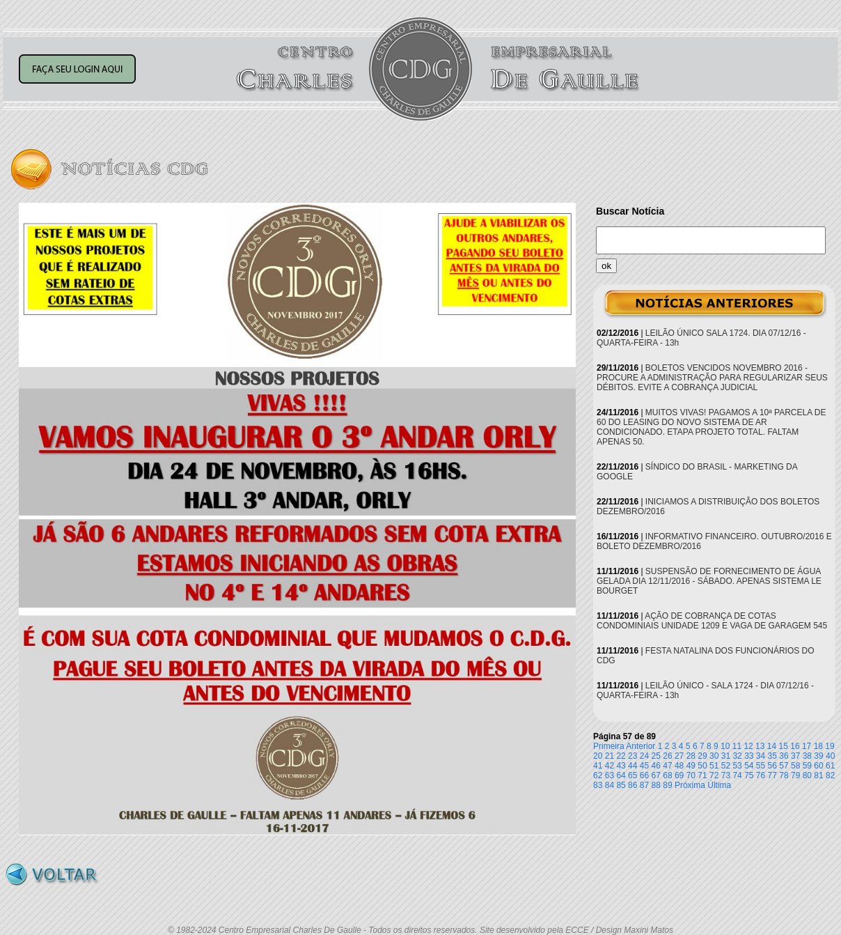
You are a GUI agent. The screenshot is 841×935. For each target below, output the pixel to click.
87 (644, 785)
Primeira (608, 746)
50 (702, 766)
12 (748, 746)
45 (644, 766)
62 (597, 775)
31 (725, 756)
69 (679, 775)
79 (795, 775)
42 (609, 766)
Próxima (690, 785)
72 (713, 775)
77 (772, 775)
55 (760, 766)
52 (725, 766)
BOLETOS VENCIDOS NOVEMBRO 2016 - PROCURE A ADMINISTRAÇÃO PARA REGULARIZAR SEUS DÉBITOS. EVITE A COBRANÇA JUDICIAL (712, 377)
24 (644, 756)
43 (620, 766)
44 (632, 766)
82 (830, 775)
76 (760, 775)
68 (667, 775)
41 (597, 766)
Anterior (640, 746)
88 (656, 785)
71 (702, 775)
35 (772, 756)
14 (771, 746)
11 (736, 746)
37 (795, 756)
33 (748, 756)
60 (818, 766)
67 (656, 775)
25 (656, 756)
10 (725, 746)
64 (620, 775)
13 (759, 746)
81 (818, 775)
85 (620, 785)
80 (807, 775)
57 (783, 766)
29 (702, 756)
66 (644, 775)
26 (667, 756)
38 (807, 756)
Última (719, 785)
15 (783, 746)
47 (667, 766)
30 (713, 756)
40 (830, 756)
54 (748, 766)
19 (829, 746)
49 (690, 766)
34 (760, 756)
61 (830, 766)
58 (795, 766)
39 (818, 756)
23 (632, 756)
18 (818, 746)
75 (748, 775)
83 (597, 785)
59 (807, 766)
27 (679, 756)
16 (794, 746)
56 (772, 766)
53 (736, 766)
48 (679, 766)
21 (609, 756)
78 (783, 775)
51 (713, 766)
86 (632, 785)
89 (667, 785)
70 (690, 775)
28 (690, 756)
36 (783, 756)
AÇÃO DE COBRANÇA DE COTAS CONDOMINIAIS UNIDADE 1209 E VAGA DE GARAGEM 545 (712, 621)
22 (620, 756)
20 (597, 756)
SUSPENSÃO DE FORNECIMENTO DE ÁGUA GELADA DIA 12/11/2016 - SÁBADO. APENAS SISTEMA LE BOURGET (709, 581)
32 (736, 756)
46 (656, 766)
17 (806, 746)
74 (736, 775)
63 (609, 775)
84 (609, 785)
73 (725, 775)
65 (632, 775)
